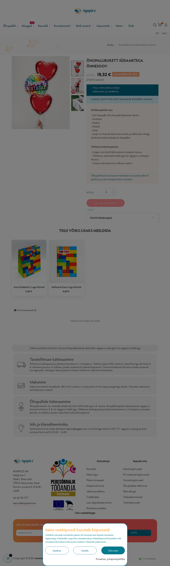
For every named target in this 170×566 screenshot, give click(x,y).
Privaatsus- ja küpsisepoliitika (110, 559)
